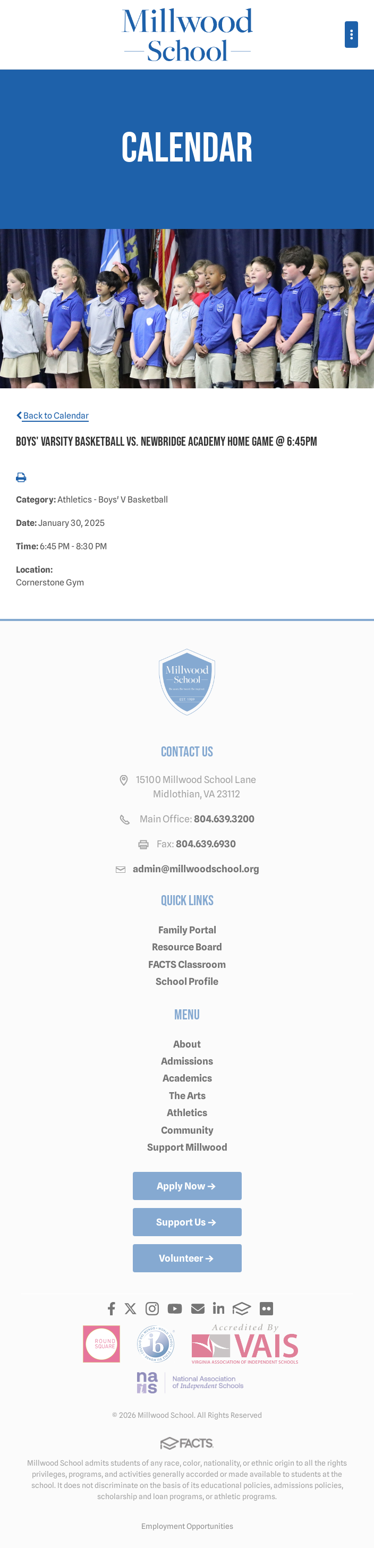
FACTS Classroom (187, 964)
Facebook (111, 1308)
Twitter (130, 1308)
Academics (187, 1078)
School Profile (187, 981)
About (187, 1044)
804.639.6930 (206, 843)
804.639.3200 (224, 818)
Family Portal (187, 929)
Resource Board (187, 946)
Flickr (266, 1308)
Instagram (152, 1308)
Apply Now (187, 1186)
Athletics (187, 1112)
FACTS (242, 1308)
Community (187, 1130)
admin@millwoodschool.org (196, 868)
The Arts (187, 1095)
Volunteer (187, 1259)
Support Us (187, 1223)
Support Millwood (187, 1147)
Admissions (187, 1061)
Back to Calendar (52, 416)
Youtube (174, 1308)
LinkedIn (219, 1308)
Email (198, 1308)
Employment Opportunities (187, 1526)
